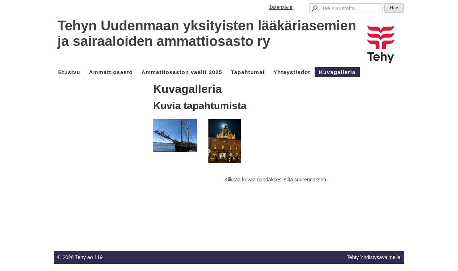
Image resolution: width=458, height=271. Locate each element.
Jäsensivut (281, 7)
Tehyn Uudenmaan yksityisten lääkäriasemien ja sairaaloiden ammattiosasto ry (206, 33)
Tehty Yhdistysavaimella (374, 257)
